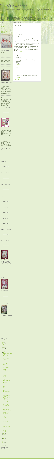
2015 (3, 343)
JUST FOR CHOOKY (6, 412)
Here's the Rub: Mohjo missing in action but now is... (7, 410)
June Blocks (5, 382)
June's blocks (5, 425)
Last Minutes (5, 394)
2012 (3, 442)
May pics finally (5, 387)
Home (27, 83)
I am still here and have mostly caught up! (6, 367)
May (4, 433)
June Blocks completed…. (7, 391)
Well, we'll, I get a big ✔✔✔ (7, 379)
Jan (3, 438)
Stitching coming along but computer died (7, 396)
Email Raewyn (3, 30)
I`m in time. (4, 375)
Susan (17, 67)
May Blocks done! (5, 421)
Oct (3, 347)
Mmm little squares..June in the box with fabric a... (7, 401)
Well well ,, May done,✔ (6, 405)
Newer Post (16, 83)
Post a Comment (17, 79)
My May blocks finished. (6, 426)
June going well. (5, 385)
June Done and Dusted (6, 358)
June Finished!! (5, 404)
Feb (4, 437)
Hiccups (4, 386)
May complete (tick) (6, 355)
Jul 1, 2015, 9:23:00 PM (19, 77)
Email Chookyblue (4, 31)
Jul (3, 351)
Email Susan (3, 32)
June (3, 408)
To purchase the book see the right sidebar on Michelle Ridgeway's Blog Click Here (6, 26)
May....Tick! (4, 418)
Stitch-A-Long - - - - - (13, 5)
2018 (3, 339)
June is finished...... (6, 370)
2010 (3, 445)
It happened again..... (6, 416)
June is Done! (5, 360)
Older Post (38, 83)
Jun (3, 352)
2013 (3, 441)
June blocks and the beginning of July (6, 372)
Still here (4, 359)
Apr (3, 434)
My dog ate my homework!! (7, 364)
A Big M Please (5, 399)
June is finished (5, 413)
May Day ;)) (5, 427)
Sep (4, 348)
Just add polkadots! (6, 431)
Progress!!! (4, 417)
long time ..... (5, 430)
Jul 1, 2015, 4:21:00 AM (19, 64)
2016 (3, 342)
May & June (5, 363)
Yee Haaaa (4, 369)
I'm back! (4, 376)
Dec (4, 344)
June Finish (4, 390)
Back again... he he (6, 422)
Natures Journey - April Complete (6, 398)
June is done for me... (6, 383)
